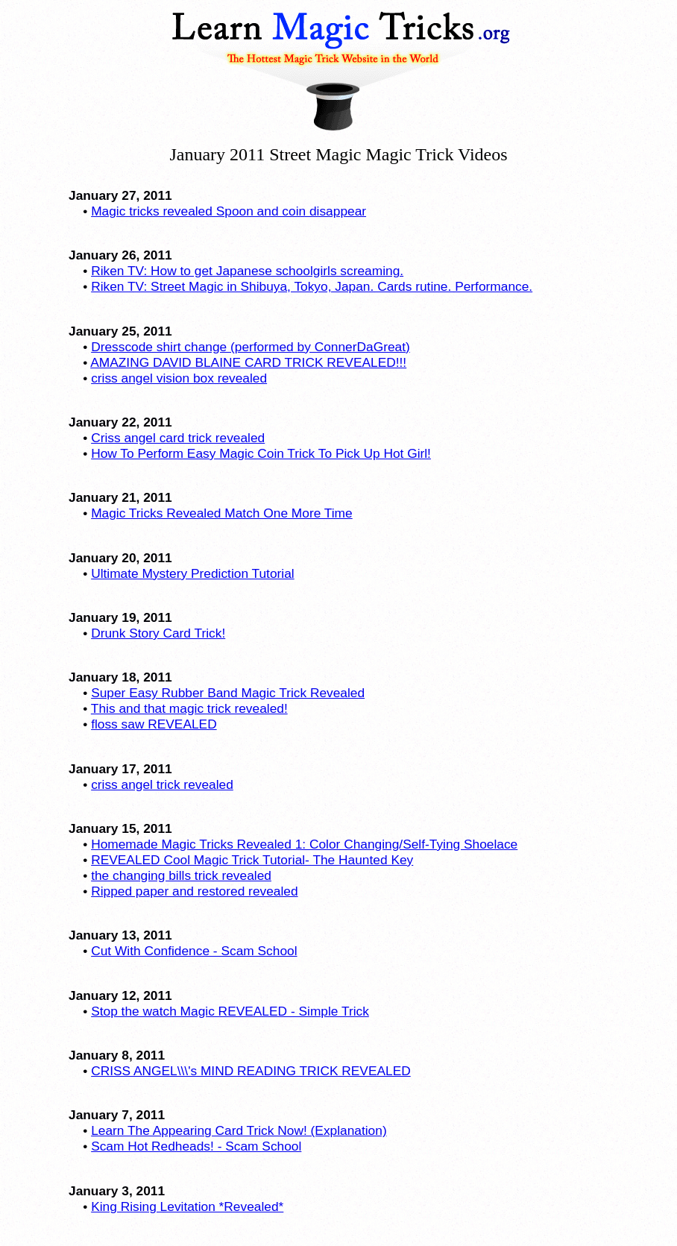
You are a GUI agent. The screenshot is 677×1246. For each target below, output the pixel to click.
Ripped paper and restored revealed (194, 891)
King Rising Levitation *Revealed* (187, 1206)
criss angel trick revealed (162, 784)
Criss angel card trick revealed (178, 437)
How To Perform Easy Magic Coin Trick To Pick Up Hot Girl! (261, 453)
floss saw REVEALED (154, 724)
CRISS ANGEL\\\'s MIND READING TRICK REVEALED (251, 1070)
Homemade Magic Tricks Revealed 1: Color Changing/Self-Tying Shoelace (304, 844)
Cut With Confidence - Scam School (194, 950)
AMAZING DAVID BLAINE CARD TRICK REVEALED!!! (248, 362)
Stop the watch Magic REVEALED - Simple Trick (230, 1011)
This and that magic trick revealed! (189, 708)
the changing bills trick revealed (181, 875)
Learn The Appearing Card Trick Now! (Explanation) (239, 1130)
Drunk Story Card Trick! (158, 633)
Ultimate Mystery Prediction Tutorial (193, 573)
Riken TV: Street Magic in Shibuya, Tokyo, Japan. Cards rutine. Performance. (311, 286)
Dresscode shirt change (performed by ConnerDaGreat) (250, 346)
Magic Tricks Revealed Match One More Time (222, 513)
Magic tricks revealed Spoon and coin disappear (228, 211)
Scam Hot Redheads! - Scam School (196, 1146)
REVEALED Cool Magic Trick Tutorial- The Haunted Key (252, 859)
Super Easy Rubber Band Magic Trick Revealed (228, 692)
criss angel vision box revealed (179, 378)
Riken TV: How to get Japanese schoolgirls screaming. (247, 270)
